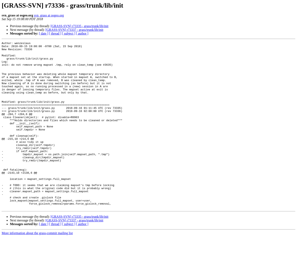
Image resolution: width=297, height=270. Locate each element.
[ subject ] (68, 33)
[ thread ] (55, 33)
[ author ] (82, 33)
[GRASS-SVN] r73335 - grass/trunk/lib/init (79, 26)
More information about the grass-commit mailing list (37, 266)
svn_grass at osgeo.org (49, 15)
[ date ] (43, 33)
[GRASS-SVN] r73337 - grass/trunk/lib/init (74, 29)
